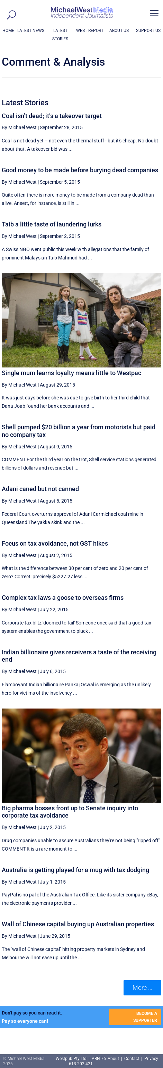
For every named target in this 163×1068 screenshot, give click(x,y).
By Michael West (19, 127)
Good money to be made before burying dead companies (80, 170)
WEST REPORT (89, 30)
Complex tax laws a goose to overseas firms (63, 597)
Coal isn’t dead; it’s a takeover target (52, 115)
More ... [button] (142, 987)
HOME (8, 30)
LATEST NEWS (30, 30)
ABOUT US (119, 30)
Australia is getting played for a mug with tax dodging (75, 870)
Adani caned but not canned (40, 488)
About (114, 1058)
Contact (131, 1058)
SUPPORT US (148, 30)
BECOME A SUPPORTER (145, 1017)
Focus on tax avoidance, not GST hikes (55, 543)
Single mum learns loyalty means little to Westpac (71, 372)
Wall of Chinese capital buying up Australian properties (78, 924)
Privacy (151, 1058)
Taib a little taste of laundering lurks (51, 224)
